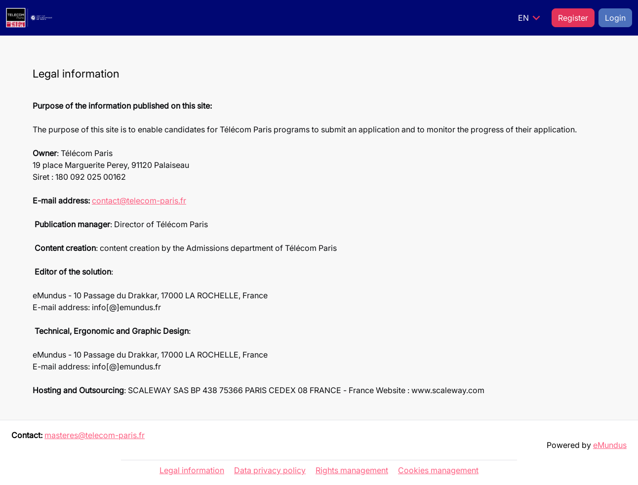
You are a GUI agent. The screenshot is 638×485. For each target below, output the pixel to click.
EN (531, 17)
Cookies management (438, 470)
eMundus (610, 445)
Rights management (352, 470)
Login (615, 18)
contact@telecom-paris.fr (139, 200)
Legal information (192, 470)
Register (573, 18)
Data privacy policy (270, 470)
